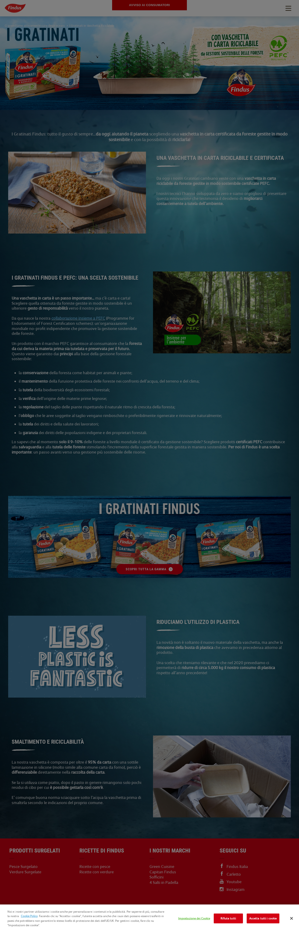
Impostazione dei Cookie (194, 918)
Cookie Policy (29, 916)
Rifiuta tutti (228, 918)
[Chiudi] (291, 918)
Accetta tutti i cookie (263, 918)
